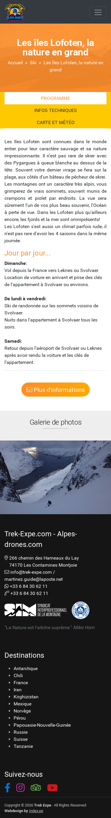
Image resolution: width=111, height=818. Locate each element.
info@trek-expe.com (31, 572)
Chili (18, 675)
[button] (7, 789)
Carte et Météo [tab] (56, 122)
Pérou (20, 717)
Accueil (15, 62)
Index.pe (36, 810)
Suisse (21, 739)
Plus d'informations (55, 389)
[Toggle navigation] (98, 12)
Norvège (22, 710)
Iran (18, 689)
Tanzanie (23, 746)
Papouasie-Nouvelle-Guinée (42, 725)
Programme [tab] (55, 98)
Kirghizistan (26, 696)
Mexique (22, 703)
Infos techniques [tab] (55, 110)
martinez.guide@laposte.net (33, 579)
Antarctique (26, 668)
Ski (33, 62)
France (21, 682)
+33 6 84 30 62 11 (29, 586)
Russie (21, 732)
